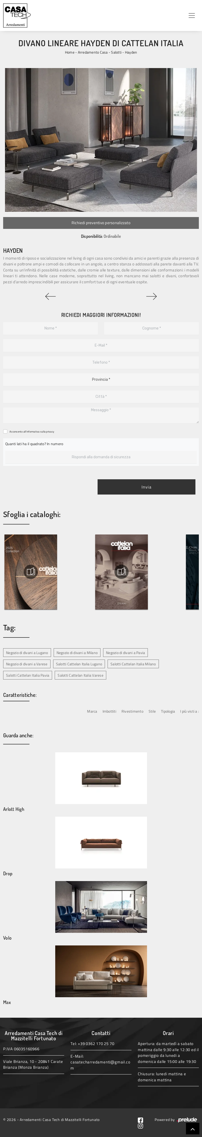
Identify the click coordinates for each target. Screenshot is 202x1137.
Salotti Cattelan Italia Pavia (27, 675)
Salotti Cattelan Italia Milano (133, 664)
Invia (147, 487)
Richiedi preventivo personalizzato (101, 223)
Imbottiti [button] (109, 711)
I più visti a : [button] (189, 711)
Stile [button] (152, 711)
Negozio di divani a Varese (27, 664)
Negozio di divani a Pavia (125, 652)
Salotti (116, 52)
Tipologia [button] (168, 711)
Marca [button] (92, 711)
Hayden (131, 52)
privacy (50, 432)
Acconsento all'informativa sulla (31, 432)
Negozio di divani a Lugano (27, 652)
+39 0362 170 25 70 (96, 1044)
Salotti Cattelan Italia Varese (80, 675)
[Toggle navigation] (192, 15)
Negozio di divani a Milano (77, 652)
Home (69, 52)
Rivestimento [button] (132, 711)
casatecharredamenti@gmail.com (100, 1065)
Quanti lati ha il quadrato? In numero (34, 443)
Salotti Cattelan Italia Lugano (79, 664)
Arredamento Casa (93, 52)
